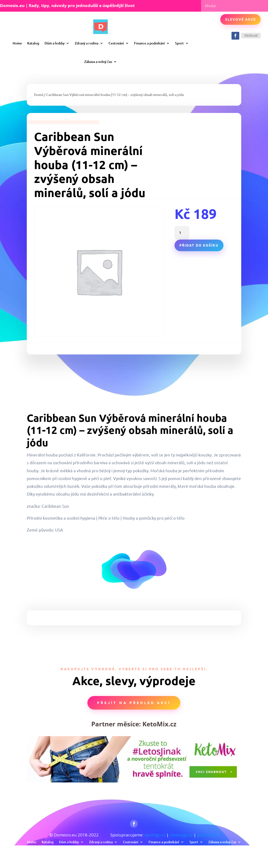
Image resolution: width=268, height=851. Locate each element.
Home (17, 43)
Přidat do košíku (199, 245)
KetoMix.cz (159, 724)
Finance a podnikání (149, 43)
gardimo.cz (208, 835)
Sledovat (251, 35)
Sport (179, 43)
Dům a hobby (55, 43)
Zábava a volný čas (98, 61)
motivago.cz (181, 835)
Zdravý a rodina (86, 43)
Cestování (116, 43)
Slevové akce (240, 19)
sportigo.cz (155, 835)
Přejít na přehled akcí (134, 702)
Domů (38, 94)
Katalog (33, 43)
